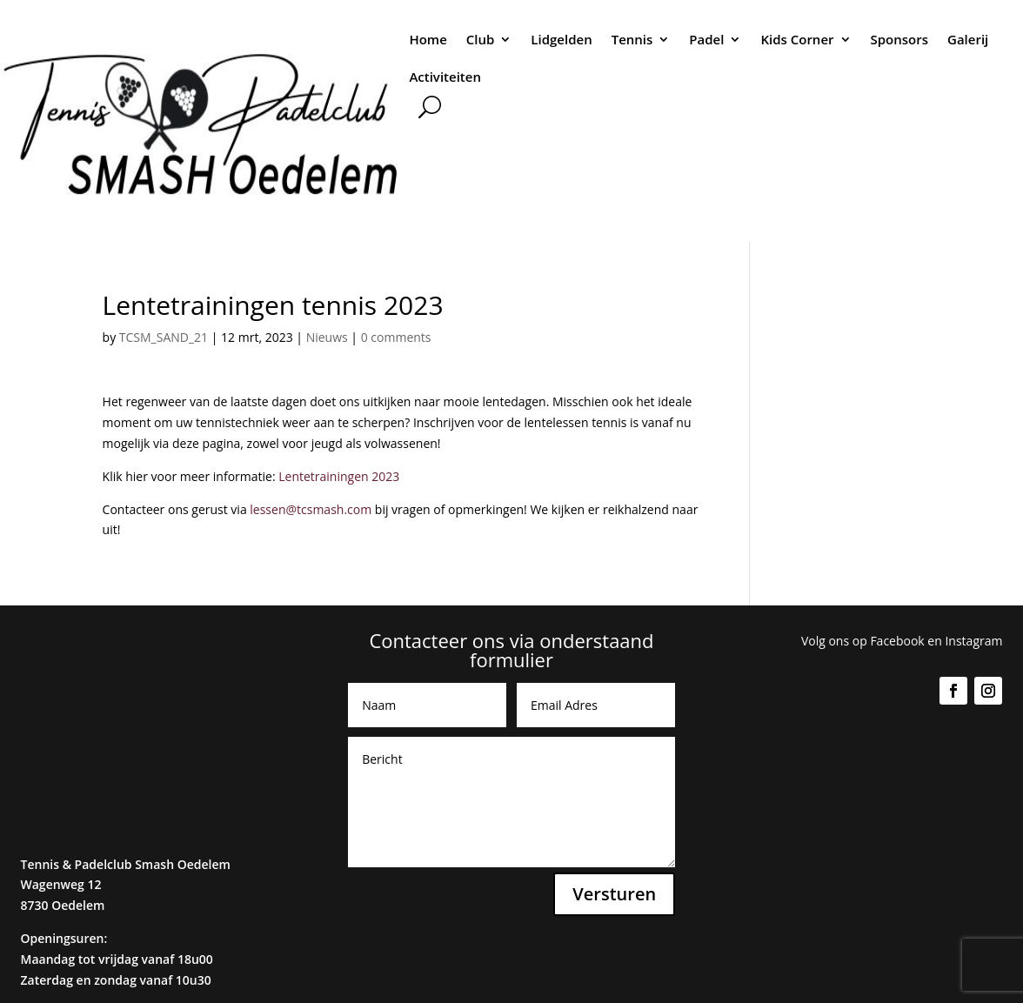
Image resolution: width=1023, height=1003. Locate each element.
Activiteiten (445, 76)
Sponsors (900, 39)
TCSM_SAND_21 (163, 337)
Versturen (614, 894)
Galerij (967, 39)
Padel (706, 39)
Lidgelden (561, 39)
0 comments (396, 337)
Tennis (632, 39)
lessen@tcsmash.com (312, 509)
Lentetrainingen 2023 (338, 476)
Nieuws (327, 337)
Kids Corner (796, 39)
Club (480, 39)
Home (427, 39)
